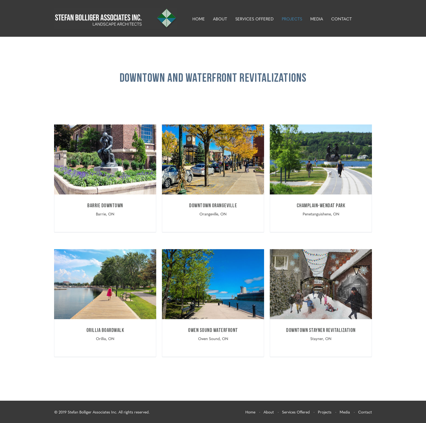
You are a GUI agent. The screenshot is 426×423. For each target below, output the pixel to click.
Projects (292, 19)
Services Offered (254, 19)
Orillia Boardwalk (105, 330)
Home (198, 19)
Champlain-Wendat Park (321, 206)
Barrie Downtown (105, 206)
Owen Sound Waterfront (213, 330)
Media (316, 19)
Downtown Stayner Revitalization (321, 330)
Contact (341, 19)
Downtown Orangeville (213, 206)
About (220, 19)
